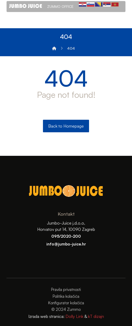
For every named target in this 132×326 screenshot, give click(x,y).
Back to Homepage (66, 126)
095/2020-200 (66, 236)
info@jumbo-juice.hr (66, 244)
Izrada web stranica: (46, 316)
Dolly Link (73, 316)
